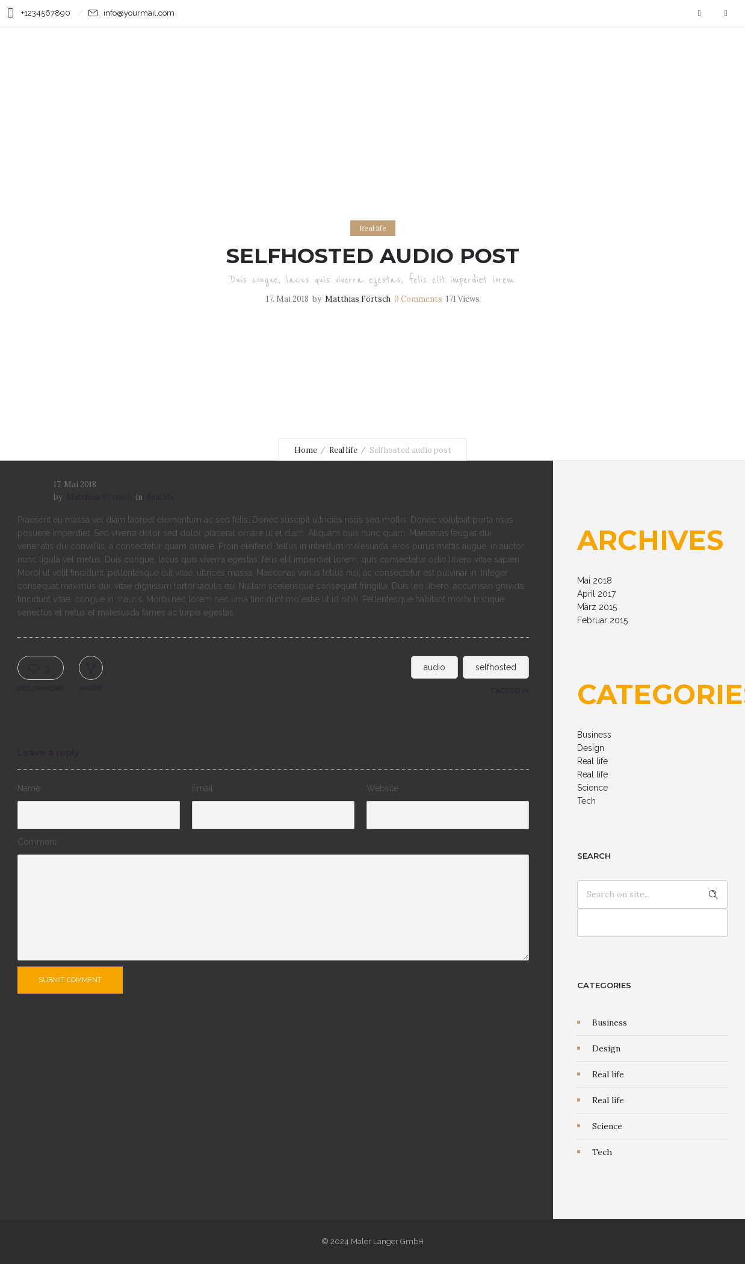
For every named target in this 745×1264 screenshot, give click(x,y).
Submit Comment (70, 980)
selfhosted (495, 667)
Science (592, 787)
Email (202, 788)
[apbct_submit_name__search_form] (713, 894)
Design (590, 748)
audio (434, 667)
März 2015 (597, 607)
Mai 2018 (594, 580)
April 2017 (596, 594)
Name (28, 788)
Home (305, 450)
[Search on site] (652, 894)
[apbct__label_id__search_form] (652, 923)
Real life (343, 450)
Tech (586, 801)
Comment (37, 842)
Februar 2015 (602, 620)
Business (594, 734)
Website (382, 788)
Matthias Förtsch (358, 299)
